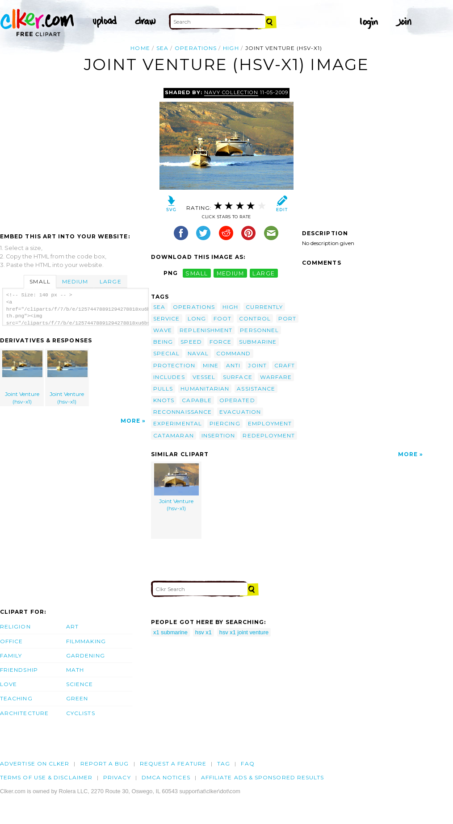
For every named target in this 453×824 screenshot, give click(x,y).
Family (11, 655)
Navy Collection (231, 92)
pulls (163, 388)
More (130, 420)
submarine (258, 341)
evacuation (240, 411)
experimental (177, 423)
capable (197, 400)
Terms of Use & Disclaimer (46, 777)
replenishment (206, 330)
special (166, 353)
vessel (204, 377)
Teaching (16, 698)
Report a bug (104, 763)
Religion (15, 626)
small (196, 273)
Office (11, 641)
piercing (225, 423)
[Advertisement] (75, 154)
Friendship (19, 669)
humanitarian (204, 388)
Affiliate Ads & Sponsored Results (262, 777)
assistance (256, 388)
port (287, 318)
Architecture (24, 713)
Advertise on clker (34, 763)
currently (264, 307)
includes (169, 377)
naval (198, 353)
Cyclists (80, 713)
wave (162, 330)
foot (222, 318)
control (255, 318)
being (163, 341)
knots (163, 400)
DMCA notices (166, 777)
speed (190, 341)
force (220, 341)
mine (210, 365)
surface (237, 377)
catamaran (173, 435)
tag (223, 763)
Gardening (85, 655)
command (233, 353)
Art (72, 626)
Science (79, 684)
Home (140, 48)
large (263, 273)
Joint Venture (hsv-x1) (22, 377)
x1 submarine (170, 632)
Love (8, 684)
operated (237, 400)
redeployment (269, 435)
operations (196, 48)
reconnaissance (182, 411)
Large (110, 281)
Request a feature (173, 763)
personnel (259, 330)
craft (284, 365)
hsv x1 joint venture (243, 632)
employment (270, 423)
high (231, 48)
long (197, 318)
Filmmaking (86, 641)
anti (233, 365)
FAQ (247, 763)
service (166, 318)
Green (77, 698)
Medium (75, 281)
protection (174, 365)
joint (257, 365)
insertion (218, 435)
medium (230, 273)
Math (75, 669)
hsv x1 (203, 632)
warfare (276, 377)
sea (162, 48)
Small (39, 281)
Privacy (117, 777)
